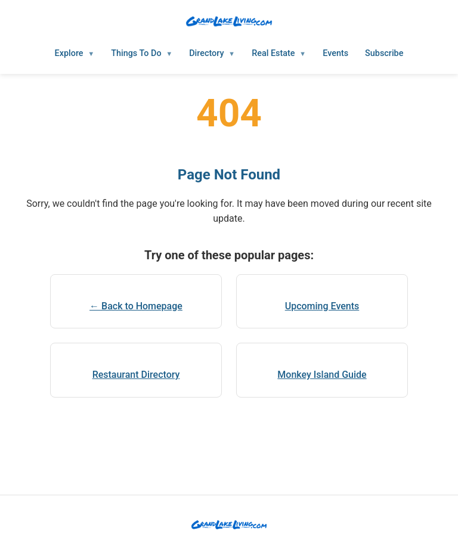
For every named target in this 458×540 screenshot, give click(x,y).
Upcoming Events (322, 306)
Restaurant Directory (136, 374)
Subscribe (384, 53)
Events (335, 53)
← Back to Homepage (135, 306)
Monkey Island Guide (321, 374)
